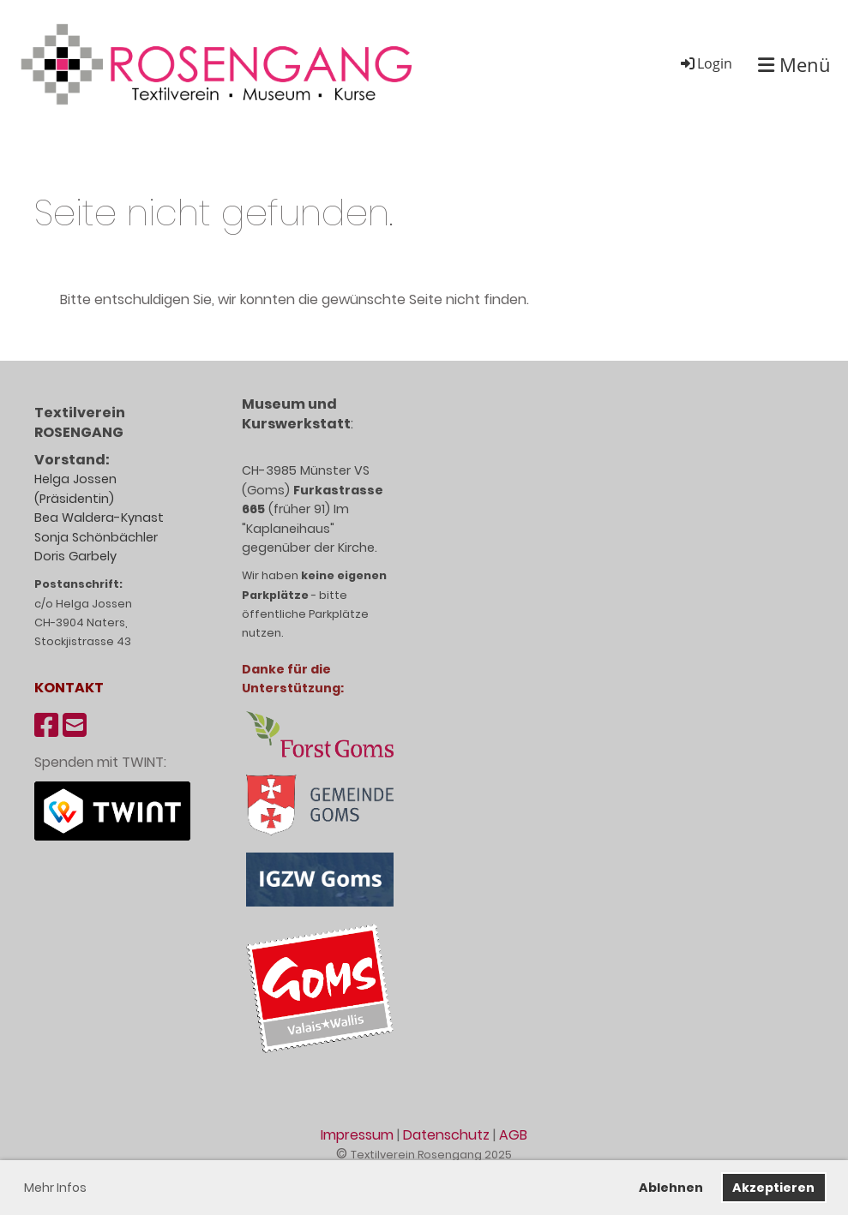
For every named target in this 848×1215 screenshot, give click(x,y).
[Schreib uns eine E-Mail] (75, 725)
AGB (513, 1135)
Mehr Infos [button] (55, 1187)
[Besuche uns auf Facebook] (46, 725)
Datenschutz (446, 1135)
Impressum (357, 1135)
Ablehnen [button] (671, 1187)
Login (705, 63)
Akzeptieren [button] (773, 1187)
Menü (794, 64)
